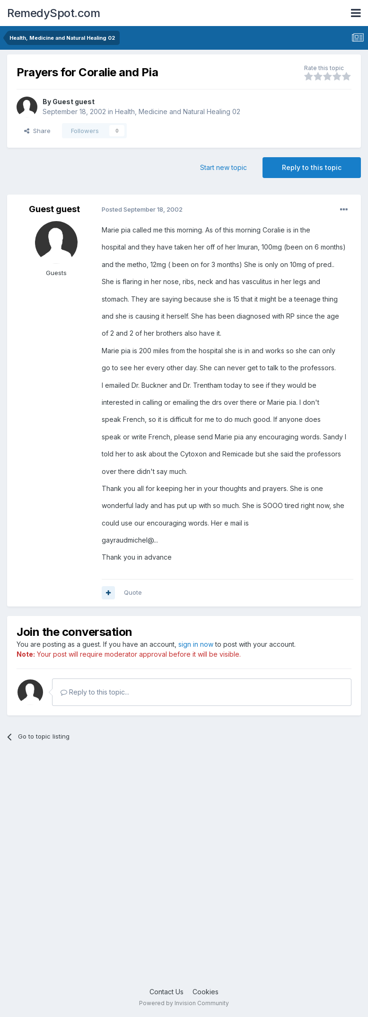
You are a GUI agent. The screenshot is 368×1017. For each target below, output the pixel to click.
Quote (133, 592)
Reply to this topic (312, 167)
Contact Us (166, 992)
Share (37, 130)
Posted (142, 209)
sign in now (195, 644)
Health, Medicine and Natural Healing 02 (177, 111)
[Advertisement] (184, 871)
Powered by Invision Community (184, 1003)
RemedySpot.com (53, 13)
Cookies (206, 992)
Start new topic (223, 167)
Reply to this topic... (95, 692)
